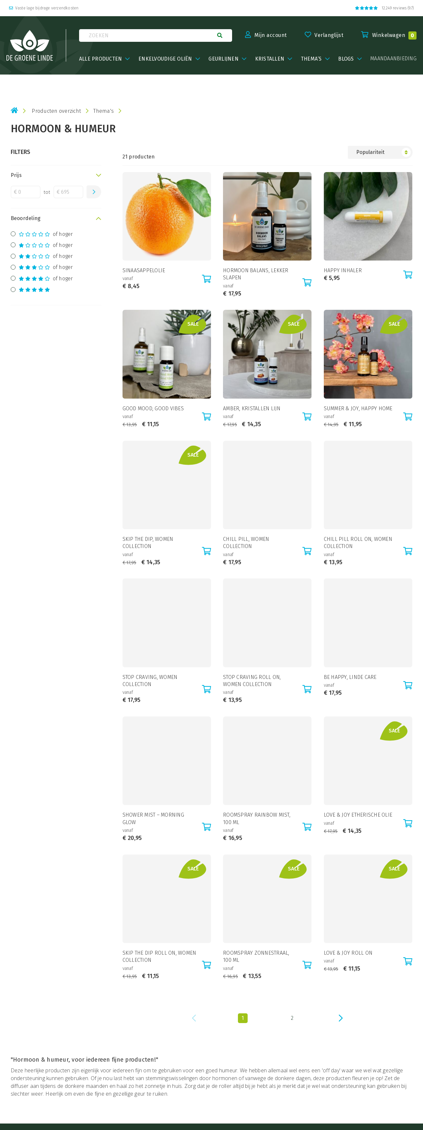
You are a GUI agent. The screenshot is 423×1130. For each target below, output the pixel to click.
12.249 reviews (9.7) (384, 8)
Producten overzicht (56, 111)
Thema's (103, 111)
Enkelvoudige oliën (165, 59)
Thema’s (311, 59)
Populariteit (370, 152)
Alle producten (100, 59)
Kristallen (270, 59)
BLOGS (346, 59)
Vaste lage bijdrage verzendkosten (44, 8)
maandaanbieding (393, 58)
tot (47, 192)
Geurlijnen (223, 59)
